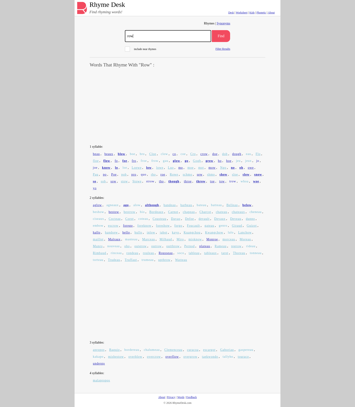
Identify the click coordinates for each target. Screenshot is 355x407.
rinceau (116, 253)
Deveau (235, 219)
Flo (258, 154)
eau (248, 154)
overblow (135, 356)
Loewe (137, 167)
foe (124, 161)
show (223, 174)
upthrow (164, 260)
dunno (250, 219)
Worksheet (241, 12)
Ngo (223, 167)
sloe (235, 174)
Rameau (221, 246)
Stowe (137, 181)
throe (188, 181)
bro (142, 154)
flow (106, 161)
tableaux (210, 253)
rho (153, 174)
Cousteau (159, 219)
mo (180, 167)
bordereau (131, 350)
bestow (114, 212)
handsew (111, 232)
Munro (98, 246)
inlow (151, 232)
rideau (250, 246)
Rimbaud (99, 253)
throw (201, 181)
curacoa (193, 350)
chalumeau (152, 350)
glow (176, 161)
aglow (97, 205)
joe (95, 167)
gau (165, 161)
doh (225, 154)
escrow (113, 225)
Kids (252, 12)
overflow (172, 356)
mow (211, 167)
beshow (98, 212)
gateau (209, 225)
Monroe (212, 239)
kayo (175, 232)
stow (124, 181)
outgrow (140, 246)
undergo (99, 363)
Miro (180, 239)
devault (204, 219)
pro (133, 174)
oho (127, 246)
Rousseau (166, 253)
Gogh (197, 161)
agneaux (112, 205)
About (271, 12)
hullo (138, 232)
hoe (228, 161)
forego (128, 225)
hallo (96, 232)
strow (150, 181)
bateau (202, 205)
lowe (159, 167)
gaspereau (246, 350)
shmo (211, 174)
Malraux (114, 239)
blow (121, 154)
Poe (114, 174)
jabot (163, 232)
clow (164, 154)
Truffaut (131, 260)
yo (95, 188)
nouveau (113, 246)
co (174, 154)
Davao (175, 219)
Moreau (245, 239)
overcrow (154, 356)
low (149, 167)
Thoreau (239, 253)
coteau (143, 219)
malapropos (101, 380)
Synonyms (223, 23)
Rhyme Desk (107, 4)
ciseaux (98, 219)
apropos (99, 350)
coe (183, 154)
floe (96, 161)
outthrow (173, 246)
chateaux (238, 212)
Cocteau (115, 219)
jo (257, 161)
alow (136, 205)
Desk (231, 12)
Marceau (148, 239)
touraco (243, 356)
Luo (171, 167)
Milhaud (166, 239)
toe (212, 181)
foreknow (144, 225)
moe (191, 167)
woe (256, 181)
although (152, 205)
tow (222, 181)
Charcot (205, 212)
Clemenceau (173, 350)
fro (134, 161)
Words (180, 397)
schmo (187, 174)
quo (143, 174)
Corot (129, 219)
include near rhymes (140, 49)
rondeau (132, 253)
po (105, 174)
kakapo (98, 356)
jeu (238, 161)
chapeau (189, 212)
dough (236, 154)
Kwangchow (214, 232)
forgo (178, 225)
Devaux (220, 219)
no (233, 167)
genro (223, 225)
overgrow (190, 356)
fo (116, 161)
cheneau (256, 212)
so (94, 181)
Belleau (232, 205)
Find (221, 36)
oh (241, 167)
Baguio (114, 350)
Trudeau (114, 260)
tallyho (228, 356)
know (106, 167)
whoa (244, 181)
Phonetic (261, 12)
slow (246, 174)
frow (154, 161)
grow (209, 161)
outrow (156, 246)
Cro (193, 154)
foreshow (163, 225)
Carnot (173, 212)
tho (161, 181)
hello (126, 232)
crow (204, 154)
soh (103, 181)
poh (124, 174)
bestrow (129, 212)
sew (199, 174)
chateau (221, 212)
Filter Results (222, 48)
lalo (231, 232)
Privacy (171, 397)
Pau (95, 174)
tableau (194, 253)
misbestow (116, 356)
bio (142, 212)
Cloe (152, 154)
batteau (216, 205)
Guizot (252, 225)
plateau (204, 246)
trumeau (148, 260)
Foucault (193, 225)
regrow (236, 246)
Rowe (174, 174)
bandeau (170, 205)
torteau (98, 260)
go (186, 161)
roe (162, 174)
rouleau (148, 253)
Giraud (237, 225)
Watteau (181, 260)
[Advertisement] (177, 106)
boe (132, 154)
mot (201, 167)
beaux (108, 154)
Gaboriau (227, 350)
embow (98, 225)
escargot (209, 350)
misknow (195, 239)
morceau (229, 239)
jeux (248, 161)
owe (251, 167)
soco (180, 253)
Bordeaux (156, 212)
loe (125, 167)
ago (126, 205)
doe (215, 154)
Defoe (189, 219)
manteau (131, 239)
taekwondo (210, 356)
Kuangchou (192, 232)
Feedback (191, 397)
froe (144, 161)
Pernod (189, 246)
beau (96, 154)
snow (258, 174)
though (173, 181)
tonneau (255, 253)
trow (232, 181)
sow (113, 181)
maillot (98, 239)
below (247, 205)
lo (116, 167)
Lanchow (245, 232)
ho (220, 161)
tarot (225, 253)
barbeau (186, 205)
